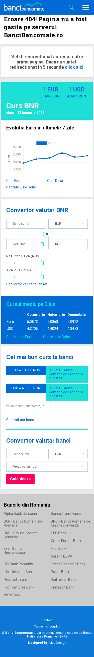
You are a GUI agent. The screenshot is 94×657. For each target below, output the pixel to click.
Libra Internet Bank (19, 572)
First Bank (58, 549)
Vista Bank (12, 595)
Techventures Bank (19, 587)
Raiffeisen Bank (63, 580)
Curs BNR (22, 105)
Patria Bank (60, 572)
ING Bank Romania (18, 564)
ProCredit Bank (16, 580)
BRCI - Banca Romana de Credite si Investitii (70, 523)
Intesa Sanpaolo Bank (68, 564)
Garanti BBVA (61, 556)
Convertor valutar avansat (26, 284)
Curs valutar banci (20, 420)
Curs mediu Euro (19, 337)
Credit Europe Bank (66, 541)
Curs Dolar (55, 181)
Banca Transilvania (66, 514)
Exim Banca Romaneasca (14, 551)
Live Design (47, 643)
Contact (47, 620)
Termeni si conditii (47, 626)
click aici (74, 67)
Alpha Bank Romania (20, 514)
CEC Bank (58, 533)
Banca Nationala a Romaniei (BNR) (59, 634)
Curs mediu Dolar (56, 337)
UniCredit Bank (62, 587)
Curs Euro (14, 181)
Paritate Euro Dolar (21, 187)
